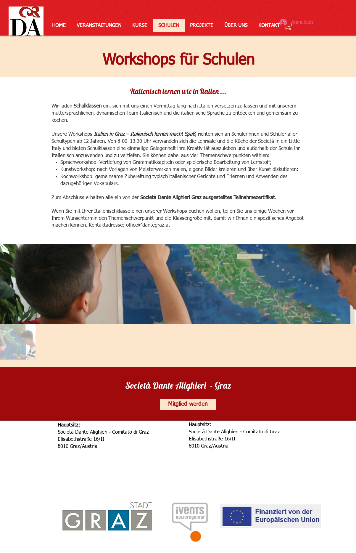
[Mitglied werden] (188, 404)
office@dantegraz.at (148, 225)
